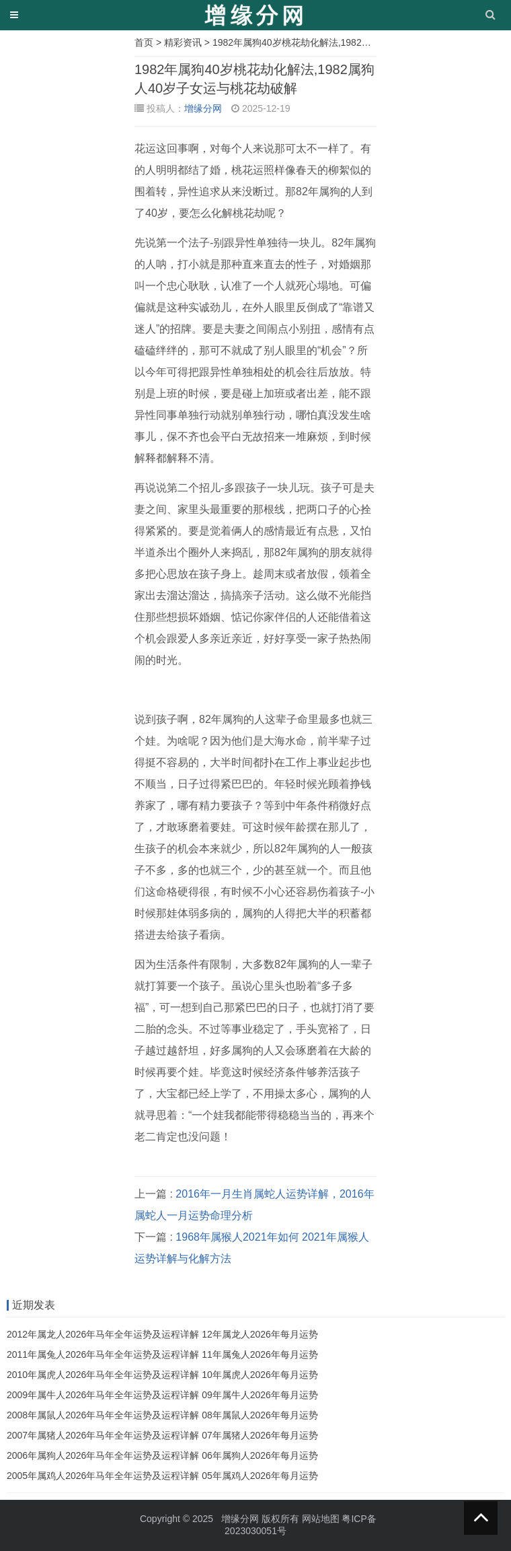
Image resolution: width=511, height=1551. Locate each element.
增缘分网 (203, 108)
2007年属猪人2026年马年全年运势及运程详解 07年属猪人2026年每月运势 (162, 1435)
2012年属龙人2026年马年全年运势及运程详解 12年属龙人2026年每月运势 (162, 1334)
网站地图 (321, 1518)
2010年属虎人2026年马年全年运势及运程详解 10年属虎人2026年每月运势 (162, 1374)
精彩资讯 (183, 42)
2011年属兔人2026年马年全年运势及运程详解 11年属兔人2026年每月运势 (162, 1354)
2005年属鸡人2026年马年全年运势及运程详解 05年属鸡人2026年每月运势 (162, 1475)
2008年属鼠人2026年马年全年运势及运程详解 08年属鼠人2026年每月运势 (162, 1415)
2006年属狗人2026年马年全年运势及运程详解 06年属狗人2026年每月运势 (162, 1455)
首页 (143, 42)
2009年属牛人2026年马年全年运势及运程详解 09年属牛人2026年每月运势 (162, 1394)
